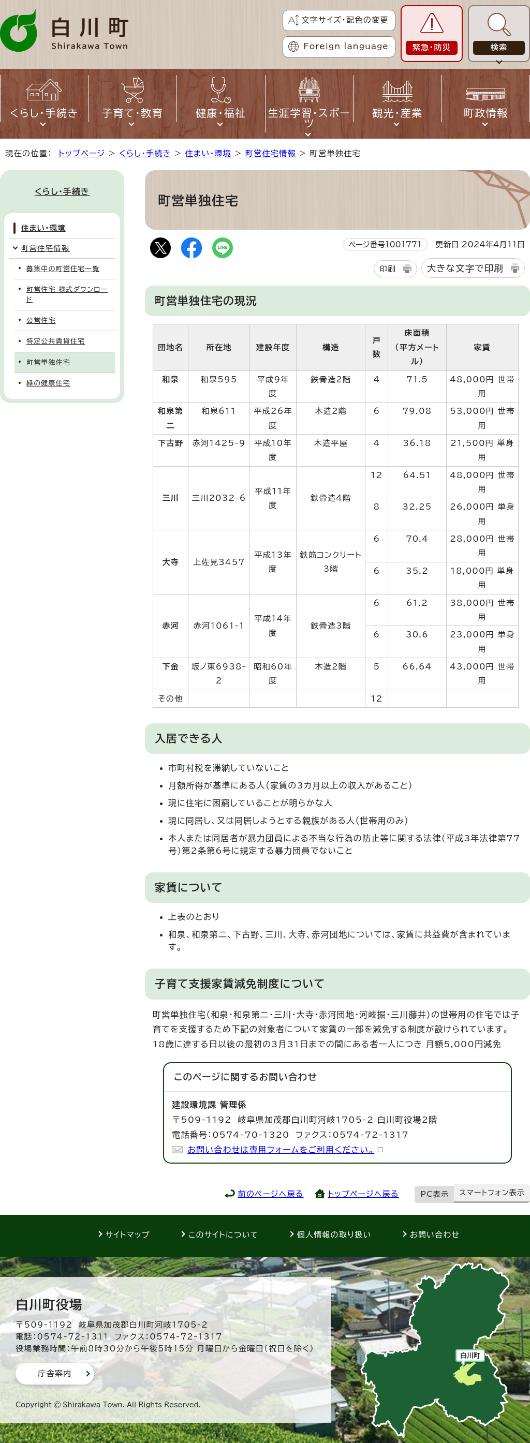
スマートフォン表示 (492, 1192)
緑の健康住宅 (48, 383)
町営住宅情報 (270, 153)
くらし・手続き (145, 153)
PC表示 (435, 1194)
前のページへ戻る (271, 1194)
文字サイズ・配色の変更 (345, 20)
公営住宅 (41, 320)
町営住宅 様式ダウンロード (67, 294)
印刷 (387, 269)
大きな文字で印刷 (465, 268)
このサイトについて (223, 1235)
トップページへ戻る (363, 1194)
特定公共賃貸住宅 (55, 341)
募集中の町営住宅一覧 (63, 268)
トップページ (81, 153)
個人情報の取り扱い (334, 1235)
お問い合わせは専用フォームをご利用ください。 (285, 1150)
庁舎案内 (55, 1373)
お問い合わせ (435, 1235)
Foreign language (346, 46)
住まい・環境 (208, 153)
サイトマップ (128, 1235)
